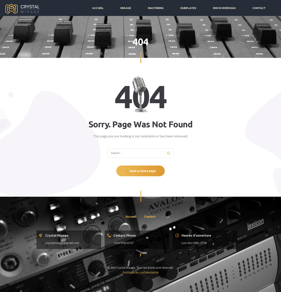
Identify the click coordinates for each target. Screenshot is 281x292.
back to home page (141, 171)
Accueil (151, 7)
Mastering (189, 7)
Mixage (169, 7)
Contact (264, 7)
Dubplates (212, 7)
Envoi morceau (239, 7)
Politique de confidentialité (141, 272)
